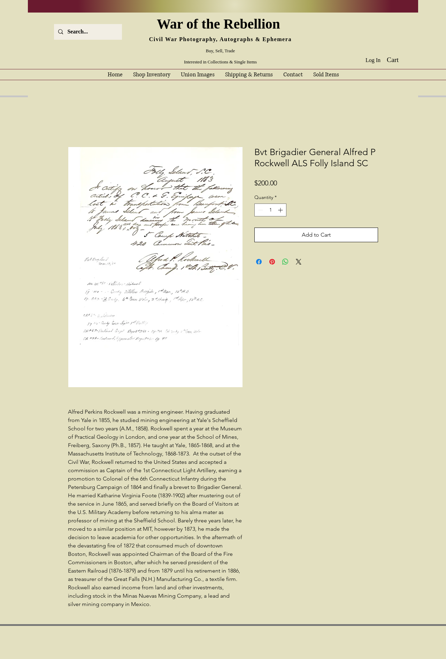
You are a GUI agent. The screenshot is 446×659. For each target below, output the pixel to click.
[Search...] (87, 32)
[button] (398, 60)
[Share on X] (298, 262)
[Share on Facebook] (259, 262)
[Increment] (281, 210)
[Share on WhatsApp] (285, 262)
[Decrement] (259, 210)
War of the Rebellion (220, 24)
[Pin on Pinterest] (272, 262)
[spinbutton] (270, 210)
